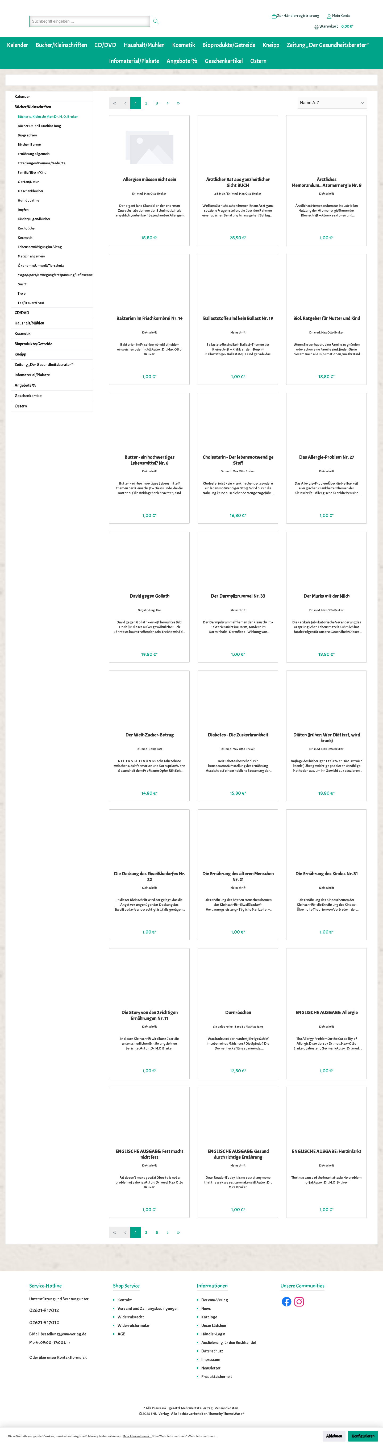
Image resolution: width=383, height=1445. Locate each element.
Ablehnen (334, 1436)
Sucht (22, 300)
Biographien (27, 151)
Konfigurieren (363, 1436)
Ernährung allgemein (33, 170)
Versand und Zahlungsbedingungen (148, 1308)
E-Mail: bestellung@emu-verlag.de (57, 1334)
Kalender (22, 112)
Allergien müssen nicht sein (149, 196)
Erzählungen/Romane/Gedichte (41, 179)
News (206, 1308)
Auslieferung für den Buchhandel (228, 1342)
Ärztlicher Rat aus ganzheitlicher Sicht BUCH (238, 199)
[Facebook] (287, 1302)
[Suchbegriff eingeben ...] (89, 29)
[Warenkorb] (332, 35)
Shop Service (126, 1285)
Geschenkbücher (31, 207)
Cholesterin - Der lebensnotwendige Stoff (238, 476)
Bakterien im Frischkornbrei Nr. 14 (149, 335)
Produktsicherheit (216, 1376)
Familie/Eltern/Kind (32, 188)
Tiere (22, 309)
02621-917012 (44, 1310)
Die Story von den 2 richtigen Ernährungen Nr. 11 (149, 1032)
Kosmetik (25, 254)
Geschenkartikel (29, 412)
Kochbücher (27, 244)
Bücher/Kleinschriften (33, 123)
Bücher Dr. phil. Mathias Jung (39, 142)
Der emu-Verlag (214, 1300)
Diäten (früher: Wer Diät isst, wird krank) (326, 754)
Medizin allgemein (31, 272)
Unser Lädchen (213, 1325)
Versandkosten (226, 1408)
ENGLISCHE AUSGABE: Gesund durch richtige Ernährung (238, 1171)
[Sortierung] (332, 119)
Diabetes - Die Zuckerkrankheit (238, 751)
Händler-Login (213, 1334)
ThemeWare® (233, 1413)
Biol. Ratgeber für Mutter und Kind (326, 335)
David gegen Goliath (149, 612)
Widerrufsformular (134, 1325)
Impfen (23, 226)
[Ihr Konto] (338, 24)
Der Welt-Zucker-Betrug (149, 751)
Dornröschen (238, 1029)
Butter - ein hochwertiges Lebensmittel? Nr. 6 (149, 476)
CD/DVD (22, 329)
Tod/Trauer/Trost (31, 319)
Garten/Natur (28, 198)
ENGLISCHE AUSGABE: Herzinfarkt (326, 1168)
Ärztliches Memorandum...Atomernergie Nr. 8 (326, 199)
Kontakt (125, 1300)
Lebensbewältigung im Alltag (40, 263)
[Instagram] (299, 1302)
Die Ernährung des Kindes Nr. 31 (326, 890)
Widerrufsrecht (131, 1317)
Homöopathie (28, 216)
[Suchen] (156, 29)
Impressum (210, 1359)
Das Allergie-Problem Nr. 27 (326, 474)
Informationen (212, 1285)
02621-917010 (44, 1322)
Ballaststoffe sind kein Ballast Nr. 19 (238, 335)
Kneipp (20, 370)
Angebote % (25, 401)
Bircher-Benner (29, 161)
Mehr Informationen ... (137, 1436)
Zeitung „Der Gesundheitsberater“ (44, 381)
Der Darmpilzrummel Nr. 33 (238, 612)
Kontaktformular (71, 1357)
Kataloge (209, 1317)
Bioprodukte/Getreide (33, 360)
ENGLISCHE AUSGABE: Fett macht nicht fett (149, 1171)
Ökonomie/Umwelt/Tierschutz (41, 282)
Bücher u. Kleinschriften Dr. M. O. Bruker (48, 133)
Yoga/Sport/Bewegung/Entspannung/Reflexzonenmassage (55, 291)
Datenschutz (212, 1351)
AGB (122, 1334)
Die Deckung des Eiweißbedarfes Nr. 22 (149, 893)
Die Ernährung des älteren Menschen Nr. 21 (238, 893)
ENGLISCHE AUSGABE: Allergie (326, 1029)
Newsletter (210, 1368)
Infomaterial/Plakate (32, 391)
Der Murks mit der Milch (326, 612)
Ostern (21, 422)
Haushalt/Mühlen (29, 339)
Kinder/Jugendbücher (34, 235)
